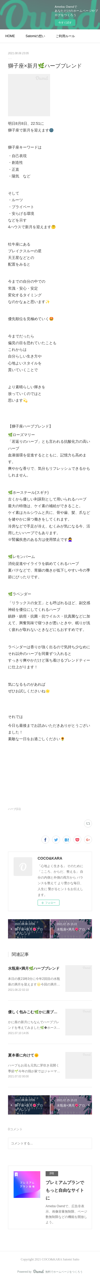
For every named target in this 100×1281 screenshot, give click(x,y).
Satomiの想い (35, 36)
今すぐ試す (65, 22)
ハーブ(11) (14, 809)
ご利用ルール (65, 36)
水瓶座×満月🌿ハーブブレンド (33, 968)
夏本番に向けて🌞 (23, 1055)
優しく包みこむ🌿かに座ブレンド (36, 1012)
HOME (10, 36)
